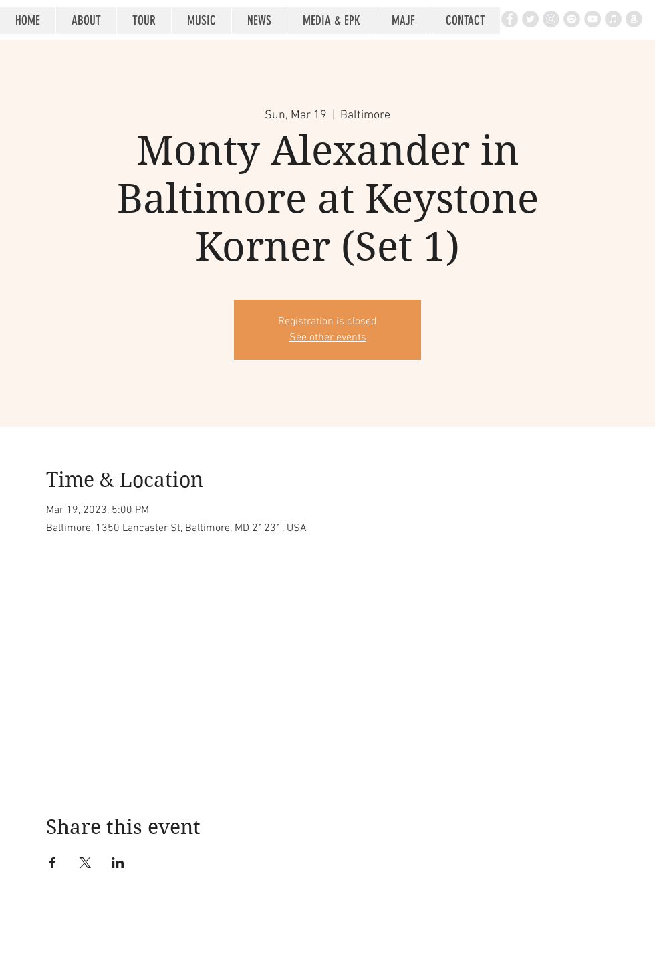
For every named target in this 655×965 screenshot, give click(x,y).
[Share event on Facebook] (52, 862)
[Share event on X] (85, 862)
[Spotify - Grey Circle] (571, 19)
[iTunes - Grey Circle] (613, 19)
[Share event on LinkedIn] (118, 862)
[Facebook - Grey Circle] (509, 19)
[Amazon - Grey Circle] (634, 19)
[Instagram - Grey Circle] (551, 19)
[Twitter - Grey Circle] (530, 19)
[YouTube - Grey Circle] (592, 19)
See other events (327, 337)
